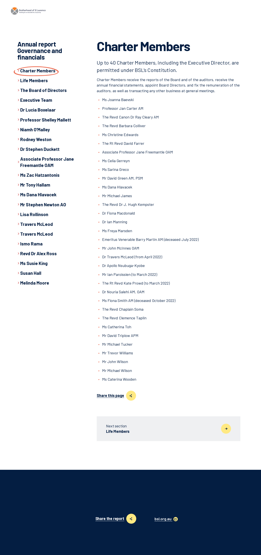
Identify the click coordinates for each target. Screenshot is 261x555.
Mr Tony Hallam (35, 184)
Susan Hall (30, 273)
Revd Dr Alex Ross (38, 253)
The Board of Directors (43, 90)
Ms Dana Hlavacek (38, 194)
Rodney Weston (36, 139)
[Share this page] (131, 396)
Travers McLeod (36, 224)
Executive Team (36, 100)
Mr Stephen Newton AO (43, 204)
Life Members (34, 80)
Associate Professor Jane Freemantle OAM (47, 162)
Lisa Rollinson (34, 214)
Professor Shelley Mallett (45, 119)
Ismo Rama (31, 243)
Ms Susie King (34, 263)
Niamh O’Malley (35, 129)
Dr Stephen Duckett (40, 149)
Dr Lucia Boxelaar (38, 109)
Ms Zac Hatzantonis (40, 175)
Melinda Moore (34, 282)
